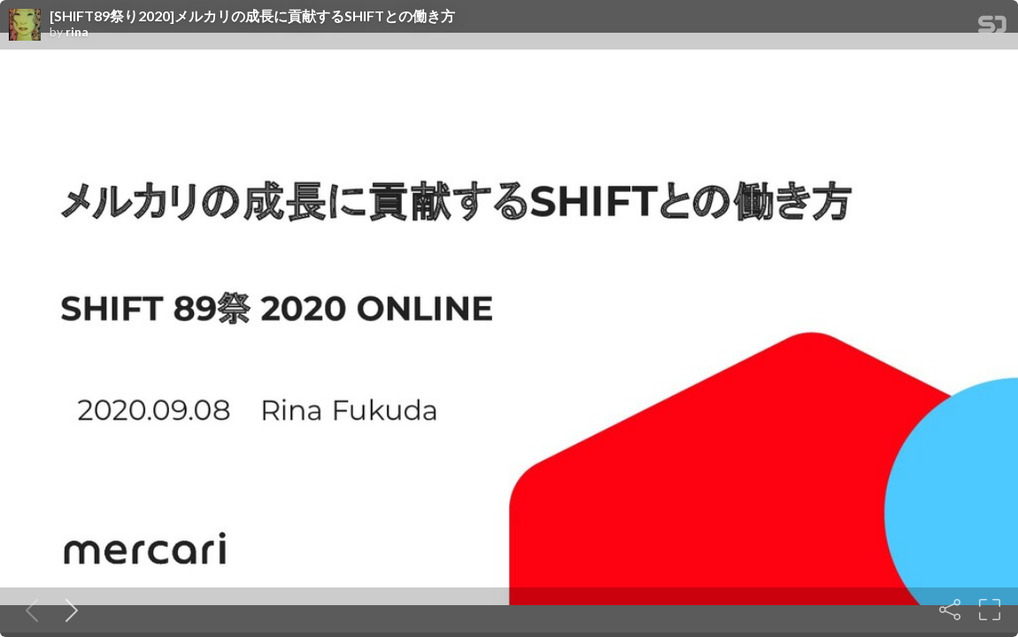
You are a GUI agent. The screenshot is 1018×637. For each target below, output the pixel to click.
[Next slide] (68, 609)
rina (77, 32)
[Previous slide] (28, 609)
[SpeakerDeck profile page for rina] (25, 25)
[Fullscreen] (990, 609)
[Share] (950, 609)
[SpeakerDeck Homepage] (992, 27)
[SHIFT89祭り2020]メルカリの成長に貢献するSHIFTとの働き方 (252, 16)
